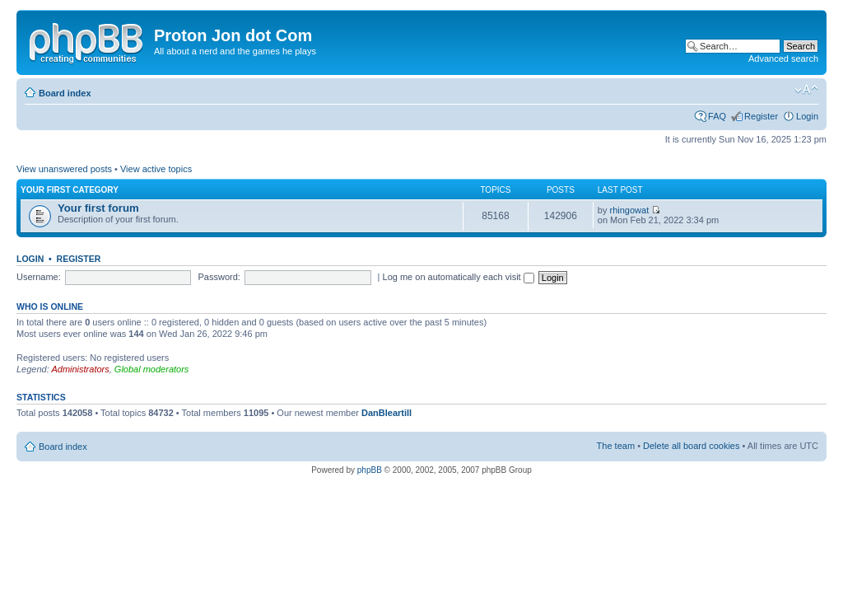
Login (807, 116)
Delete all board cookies (691, 446)
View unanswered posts (64, 169)
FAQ (717, 116)
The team (616, 446)
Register (761, 116)
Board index (65, 93)
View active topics (156, 169)
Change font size (806, 89)
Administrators (80, 369)
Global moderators (151, 369)
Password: (219, 277)
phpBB (369, 470)
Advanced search (783, 58)
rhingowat (630, 210)
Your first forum (98, 208)
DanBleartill (386, 413)
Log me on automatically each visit (458, 277)
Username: (38, 277)
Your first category (70, 189)
